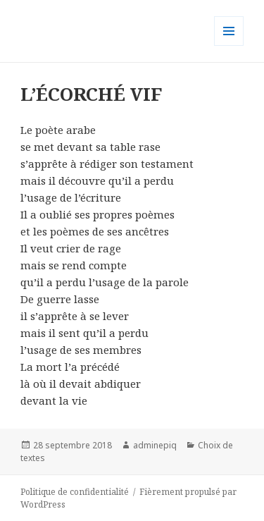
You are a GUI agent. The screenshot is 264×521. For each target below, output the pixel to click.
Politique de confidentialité (74, 492)
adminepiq (155, 445)
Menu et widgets (229, 45)
